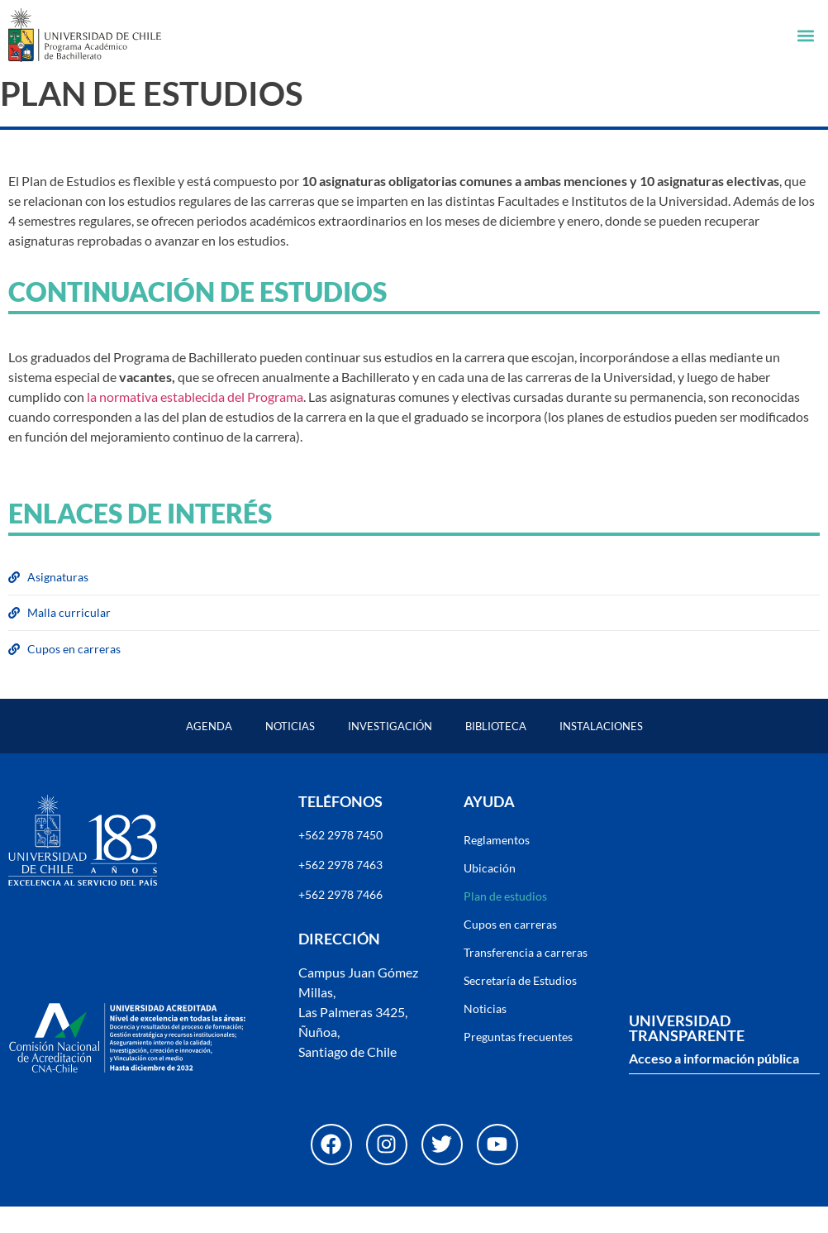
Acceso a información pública (714, 1084)
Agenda (209, 752)
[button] (806, 35)
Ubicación (490, 894)
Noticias (290, 752)
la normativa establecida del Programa (195, 424)
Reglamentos (497, 866)
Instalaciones (601, 752)
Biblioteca (495, 752)
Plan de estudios (505, 922)
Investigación (390, 752)
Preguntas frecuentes (518, 1063)
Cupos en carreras (510, 951)
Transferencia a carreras (526, 979)
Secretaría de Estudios (520, 1007)
